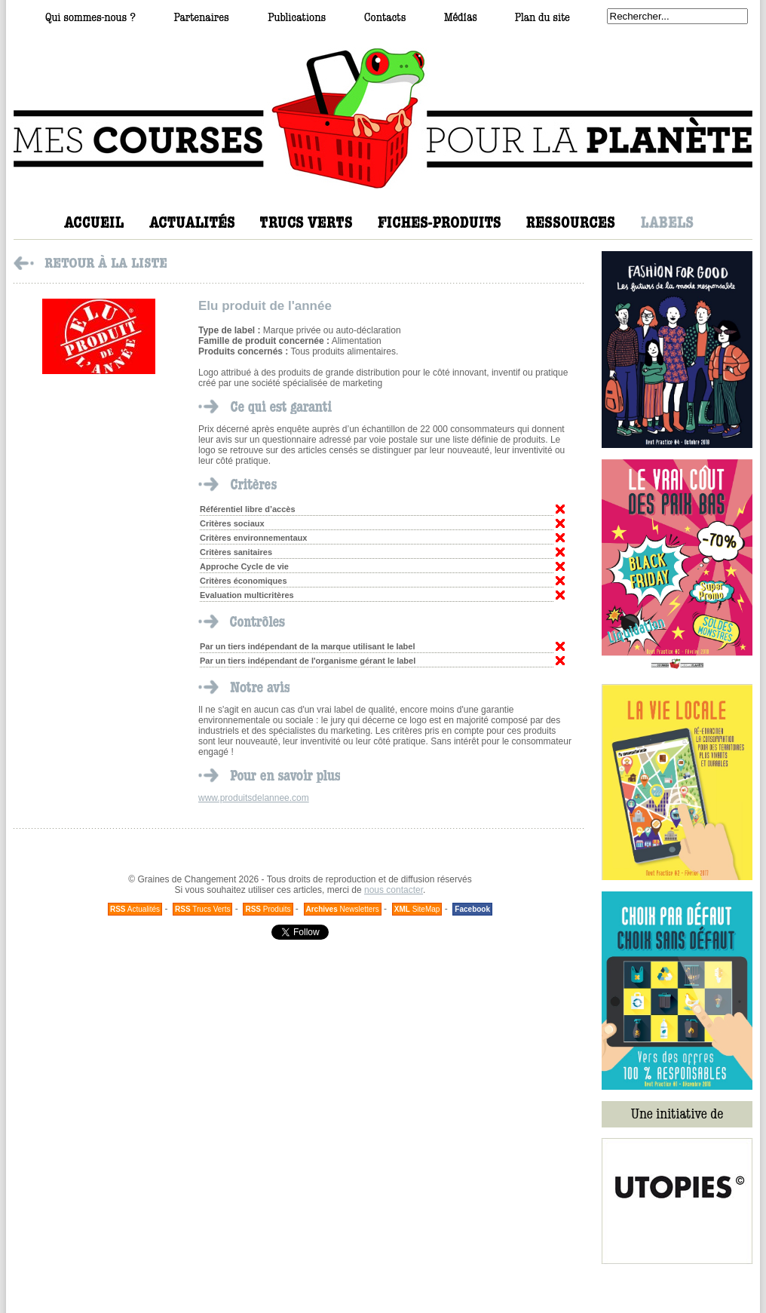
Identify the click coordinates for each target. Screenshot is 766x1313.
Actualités (135, 909)
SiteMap (417, 909)
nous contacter (393, 890)
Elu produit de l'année (265, 306)
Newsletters (342, 909)
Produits (267, 909)
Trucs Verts (202, 909)
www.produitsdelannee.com (253, 798)
